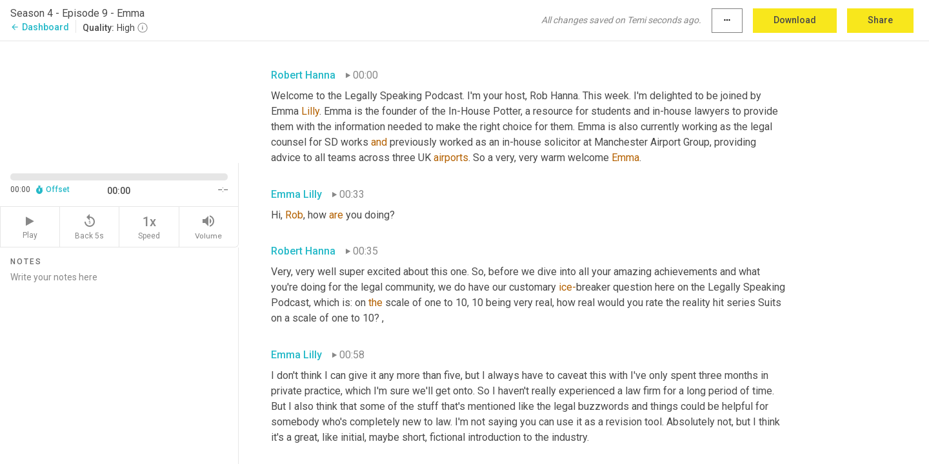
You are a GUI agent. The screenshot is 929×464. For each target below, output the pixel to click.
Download (795, 20)
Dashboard (39, 27)
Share (880, 20)
